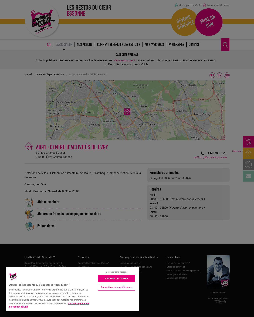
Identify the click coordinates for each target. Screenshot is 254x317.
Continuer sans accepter (116, 272)
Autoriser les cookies (116, 278)
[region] (72, 289)
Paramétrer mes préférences (116, 287)
